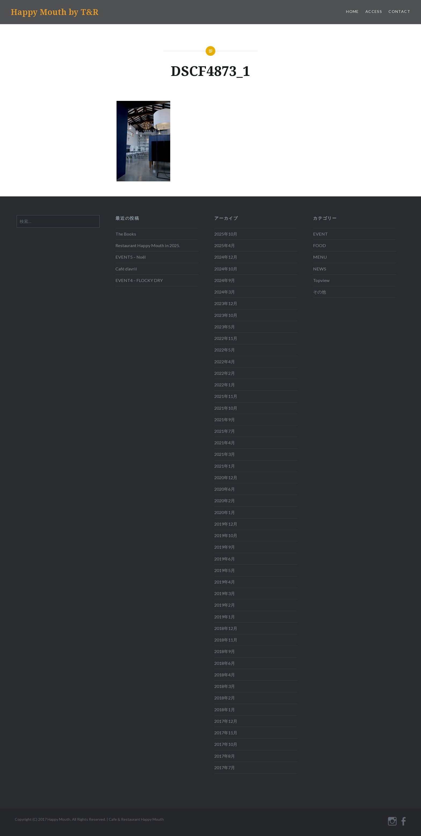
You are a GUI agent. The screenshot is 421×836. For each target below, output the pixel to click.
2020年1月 (224, 512)
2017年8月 (224, 755)
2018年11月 (225, 639)
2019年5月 (224, 570)
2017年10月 (225, 744)
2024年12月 (225, 256)
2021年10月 (225, 407)
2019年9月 (224, 546)
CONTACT (399, 11)
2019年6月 (224, 558)
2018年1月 (224, 709)
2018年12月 (225, 628)
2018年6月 (224, 663)
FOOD (319, 245)
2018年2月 (224, 697)
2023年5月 (224, 326)
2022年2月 (224, 373)
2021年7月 (224, 431)
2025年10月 (225, 233)
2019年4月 (224, 581)
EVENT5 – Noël (130, 256)
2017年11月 (225, 732)
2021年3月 (224, 454)
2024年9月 (224, 280)
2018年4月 (224, 674)
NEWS (319, 268)
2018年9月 (224, 651)
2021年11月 (225, 396)
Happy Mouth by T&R (54, 11)
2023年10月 (225, 315)
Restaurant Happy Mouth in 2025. (147, 245)
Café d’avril (126, 268)
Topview (321, 280)
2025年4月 (224, 245)
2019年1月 (224, 616)
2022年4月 (224, 361)
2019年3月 (224, 593)
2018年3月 (224, 686)
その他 (319, 291)
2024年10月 (225, 268)
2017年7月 (224, 767)
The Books (125, 233)
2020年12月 (225, 477)
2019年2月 (224, 604)
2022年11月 (225, 338)
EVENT (320, 233)
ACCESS (373, 11)
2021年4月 (224, 442)
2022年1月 (224, 384)
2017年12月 (225, 721)
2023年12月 (225, 303)
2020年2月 (224, 500)
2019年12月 (225, 523)
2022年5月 (224, 349)
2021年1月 (224, 465)
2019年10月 (225, 535)
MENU (320, 256)
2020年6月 (224, 489)
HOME (352, 11)
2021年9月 (224, 419)
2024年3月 (224, 291)
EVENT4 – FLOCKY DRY (139, 280)
